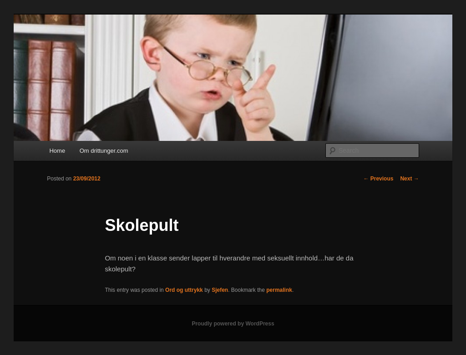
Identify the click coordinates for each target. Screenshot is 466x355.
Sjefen (220, 290)
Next (409, 178)
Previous (378, 178)
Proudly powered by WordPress (233, 323)
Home (57, 150)
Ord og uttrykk (184, 290)
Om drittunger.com (104, 150)
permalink (279, 290)
